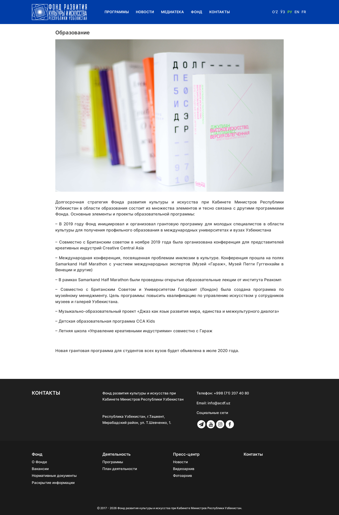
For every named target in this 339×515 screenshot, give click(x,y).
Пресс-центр (186, 454)
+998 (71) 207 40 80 (231, 393)
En (297, 12)
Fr (304, 12)
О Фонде (39, 462)
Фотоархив (182, 476)
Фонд (196, 12)
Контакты (219, 12)
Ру (289, 12)
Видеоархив (183, 469)
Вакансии (40, 469)
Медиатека (172, 12)
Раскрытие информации (53, 483)
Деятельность (116, 454)
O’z (275, 12)
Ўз (282, 12)
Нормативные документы (54, 476)
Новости (145, 12)
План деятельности (119, 469)
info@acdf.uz (219, 403)
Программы (117, 12)
